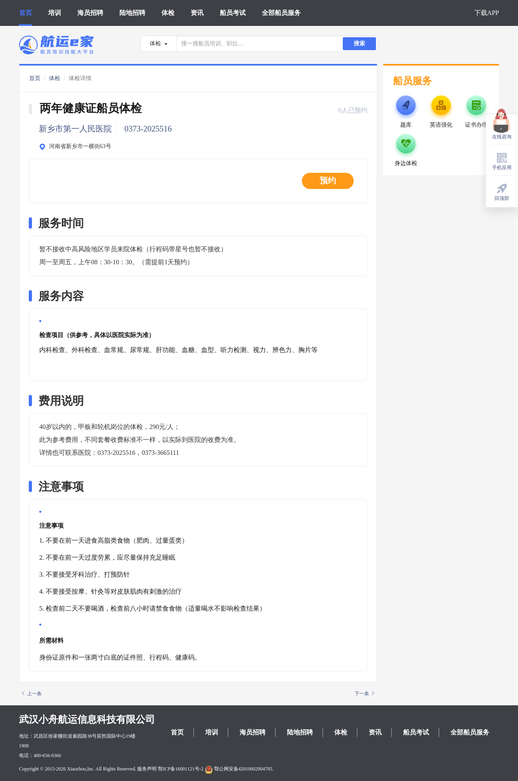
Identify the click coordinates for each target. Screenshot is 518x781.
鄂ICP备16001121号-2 (180, 769)
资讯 (197, 12)
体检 (167, 12)
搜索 (359, 43)
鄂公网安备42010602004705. (239, 769)
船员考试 (233, 12)
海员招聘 (90, 12)
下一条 (364, 693)
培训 (54, 12)
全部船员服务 (281, 12)
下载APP (486, 12)
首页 (25, 12)
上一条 (32, 693)
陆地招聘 (132, 12)
